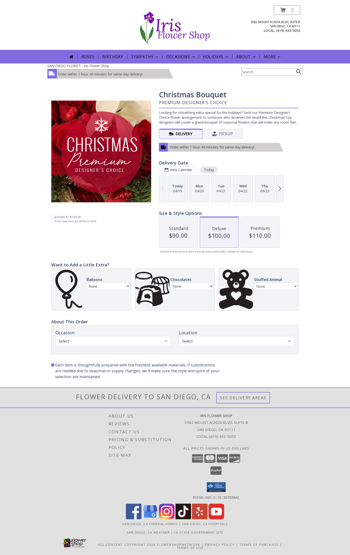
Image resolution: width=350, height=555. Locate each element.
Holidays (216, 56)
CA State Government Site (198, 532)
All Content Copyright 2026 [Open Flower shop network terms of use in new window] (127, 544)
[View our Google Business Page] (150, 517)
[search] (298, 71)
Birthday (112, 56)
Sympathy (145, 56)
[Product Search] (268, 71)
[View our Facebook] (133, 517)
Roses (87, 56)
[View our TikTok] (183, 517)
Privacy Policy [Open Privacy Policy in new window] (220, 544)
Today (209, 169)
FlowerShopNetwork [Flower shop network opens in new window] (178, 544)
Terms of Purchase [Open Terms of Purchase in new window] (259, 544)
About (246, 56)
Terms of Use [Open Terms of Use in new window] (190, 547)
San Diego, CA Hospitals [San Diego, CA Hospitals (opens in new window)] (205, 523)
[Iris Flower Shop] (174, 27)
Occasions (181, 56)
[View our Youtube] (216, 517)
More (272, 56)
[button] (287, 10)
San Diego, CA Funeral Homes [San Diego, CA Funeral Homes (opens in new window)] (150, 523)
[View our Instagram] (167, 517)
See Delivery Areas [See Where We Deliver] (243, 397)
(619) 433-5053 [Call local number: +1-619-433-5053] (288, 30)
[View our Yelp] (200, 517)
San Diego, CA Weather (148, 532)
